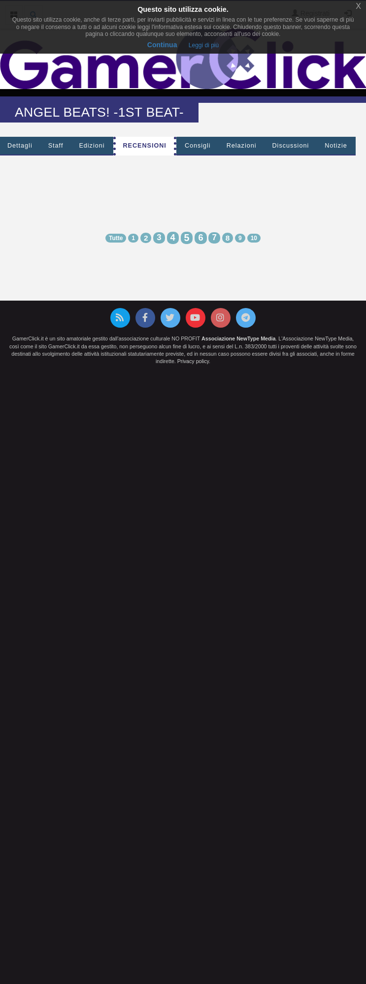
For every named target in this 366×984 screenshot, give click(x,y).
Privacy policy (193, 361)
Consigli (198, 145)
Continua (162, 45)
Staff (56, 145)
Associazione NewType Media (238, 338)
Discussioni (290, 145)
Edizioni (91, 145)
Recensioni (144, 145)
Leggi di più (204, 45)
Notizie (336, 145)
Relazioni (242, 145)
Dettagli (20, 145)
